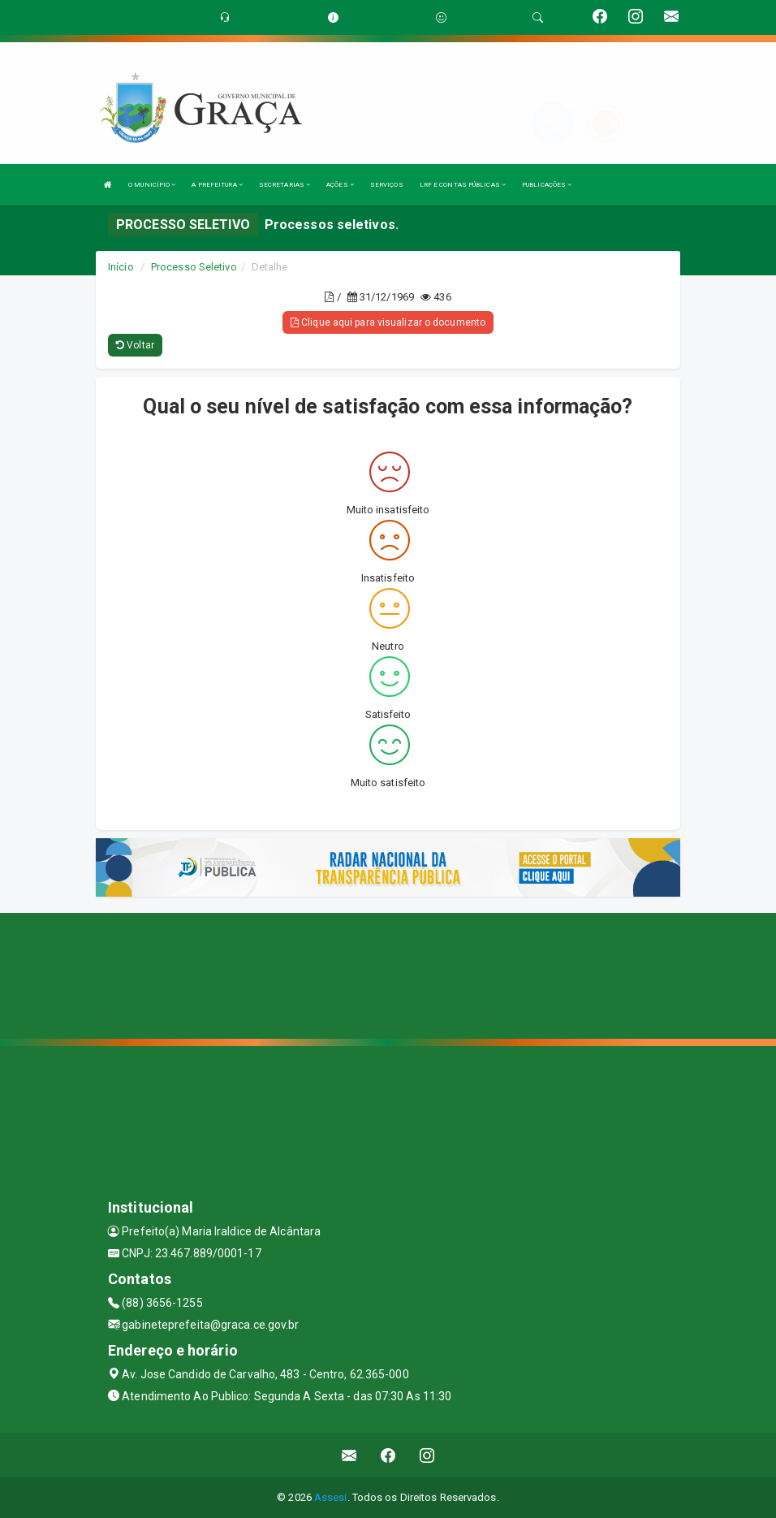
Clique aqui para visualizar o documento (388, 322)
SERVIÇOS (386, 184)
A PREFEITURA (217, 184)
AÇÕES (340, 184)
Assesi (330, 1497)
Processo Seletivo (194, 267)
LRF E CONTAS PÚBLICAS (463, 184)
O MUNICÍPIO (151, 184)
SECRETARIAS (284, 184)
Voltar (135, 345)
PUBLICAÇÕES (546, 184)
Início (121, 267)
